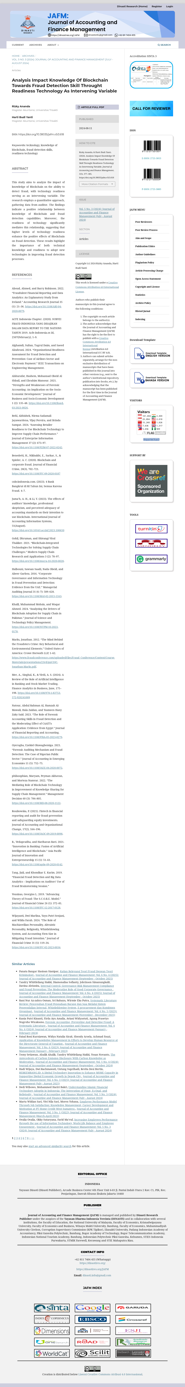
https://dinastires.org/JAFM (92, 1269)
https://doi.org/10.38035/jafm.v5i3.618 (41, 134)
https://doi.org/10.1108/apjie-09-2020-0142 (37, 864)
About (52, 44)
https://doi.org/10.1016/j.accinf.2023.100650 (38, 530)
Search (164, 44)
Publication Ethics (145, 246)
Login (169, 6)
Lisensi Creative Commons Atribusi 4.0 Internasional (110, 1374)
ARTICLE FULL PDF (92, 107)
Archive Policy (143, 303)
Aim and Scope (143, 238)
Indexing (140, 319)
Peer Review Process (146, 230)
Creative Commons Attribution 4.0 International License (97, 287)
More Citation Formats (95, 184)
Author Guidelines (145, 254)
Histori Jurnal (142, 311)
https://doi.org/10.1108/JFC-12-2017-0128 (36, 907)
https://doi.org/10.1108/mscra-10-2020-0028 (38, 561)
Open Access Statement (148, 278)
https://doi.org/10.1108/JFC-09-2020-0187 (36, 473)
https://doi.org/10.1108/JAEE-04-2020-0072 (37, 767)
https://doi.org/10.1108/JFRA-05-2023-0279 (37, 737)
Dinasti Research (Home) (132, 6)
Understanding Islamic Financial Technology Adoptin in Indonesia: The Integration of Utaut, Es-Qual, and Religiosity (63, 1090)
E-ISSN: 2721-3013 (151, 158)
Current (18, 44)
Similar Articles (23, 964)
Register (157, 6)
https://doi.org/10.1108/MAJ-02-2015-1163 (36, 596)
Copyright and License (147, 286)
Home (16, 55)
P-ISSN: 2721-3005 (151, 189)
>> (32, 1138)
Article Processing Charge (149, 270)
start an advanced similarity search (50, 1146)
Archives (35, 44)
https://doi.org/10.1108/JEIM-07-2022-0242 (37, 447)
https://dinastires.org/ (93, 1263)
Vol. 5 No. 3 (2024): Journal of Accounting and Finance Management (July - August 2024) (62, 61)
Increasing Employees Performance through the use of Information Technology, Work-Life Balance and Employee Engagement (68, 1123)
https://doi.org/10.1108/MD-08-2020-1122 (36, 803)
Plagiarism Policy (144, 262)
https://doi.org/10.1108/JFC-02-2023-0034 (36, 947)
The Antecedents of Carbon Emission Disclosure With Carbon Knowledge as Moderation (67, 1058)
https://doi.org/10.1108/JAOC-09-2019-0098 (37, 833)
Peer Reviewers (143, 221)
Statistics (140, 294)
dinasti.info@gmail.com (97, 1275)
